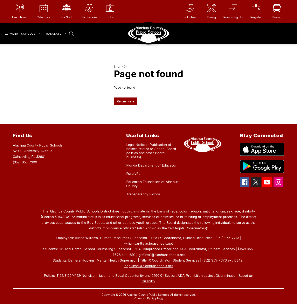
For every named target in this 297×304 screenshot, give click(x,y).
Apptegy (157, 298)
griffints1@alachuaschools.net (161, 255)
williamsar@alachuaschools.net (148, 243)
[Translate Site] (55, 33)
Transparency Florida (143, 194)
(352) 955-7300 (25, 162)
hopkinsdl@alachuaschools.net (148, 266)
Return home (125, 101)
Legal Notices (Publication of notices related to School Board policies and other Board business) (151, 151)
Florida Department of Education (151, 165)
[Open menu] (11, 33)
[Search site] (71, 33)
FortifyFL (133, 173)
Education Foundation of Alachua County (152, 184)
